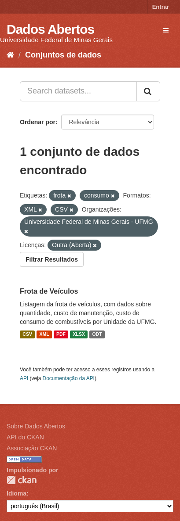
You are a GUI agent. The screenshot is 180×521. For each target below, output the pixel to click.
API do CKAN (25, 437)
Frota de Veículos (49, 291)
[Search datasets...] (78, 91)
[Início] (10, 54)
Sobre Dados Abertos (36, 426)
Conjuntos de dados (63, 54)
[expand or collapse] (165, 30)
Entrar (160, 7)
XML (44, 334)
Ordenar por (37, 122)
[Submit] (148, 91)
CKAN (22, 480)
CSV (27, 334)
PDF (61, 334)
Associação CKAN (32, 448)
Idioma (16, 493)
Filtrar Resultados (52, 259)
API (24, 378)
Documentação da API (69, 378)
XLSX (79, 334)
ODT (97, 334)
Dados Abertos (50, 29)
